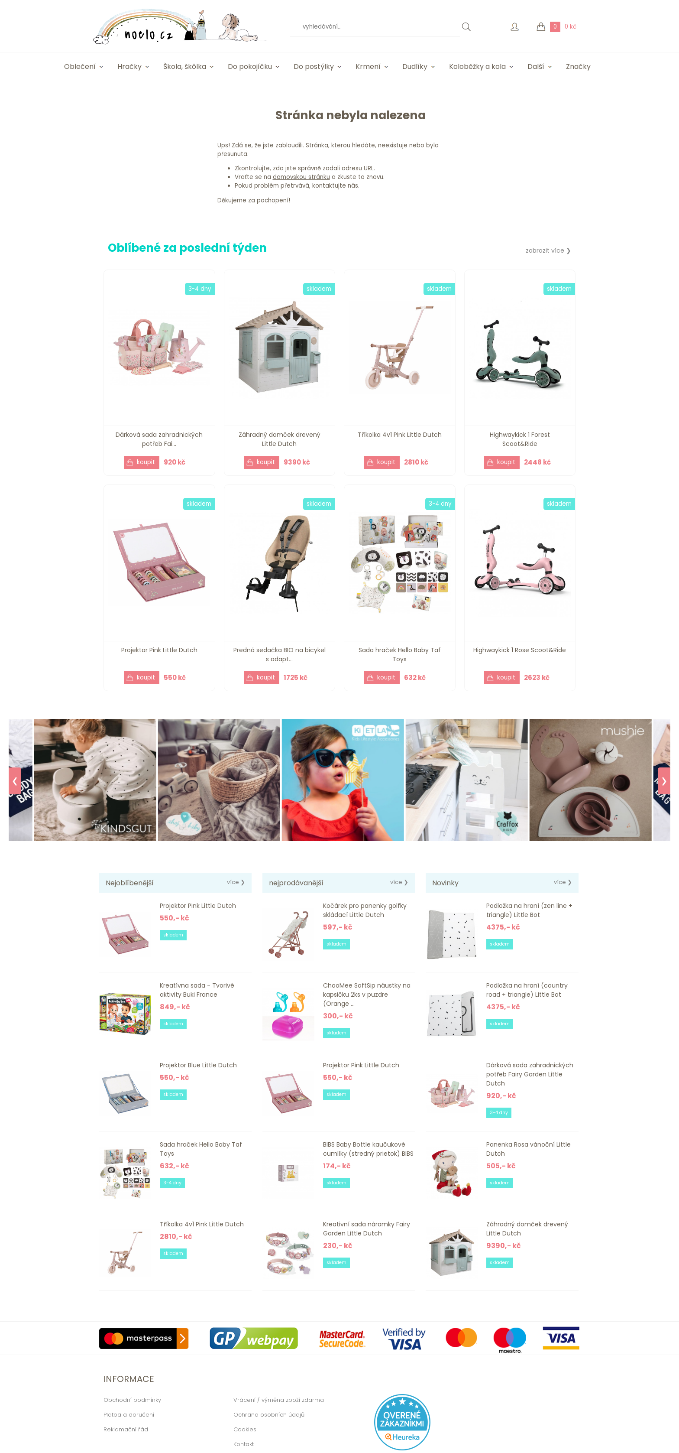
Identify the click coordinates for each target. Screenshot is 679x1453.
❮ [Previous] (15, 781)
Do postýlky (314, 67)
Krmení (368, 67)
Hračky (129, 67)
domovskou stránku (301, 177)
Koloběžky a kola (477, 67)
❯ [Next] (664, 781)
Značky (578, 67)
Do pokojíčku (250, 67)
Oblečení (80, 67)
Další (535, 67)
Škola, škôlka (184, 67)
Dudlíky (414, 67)
